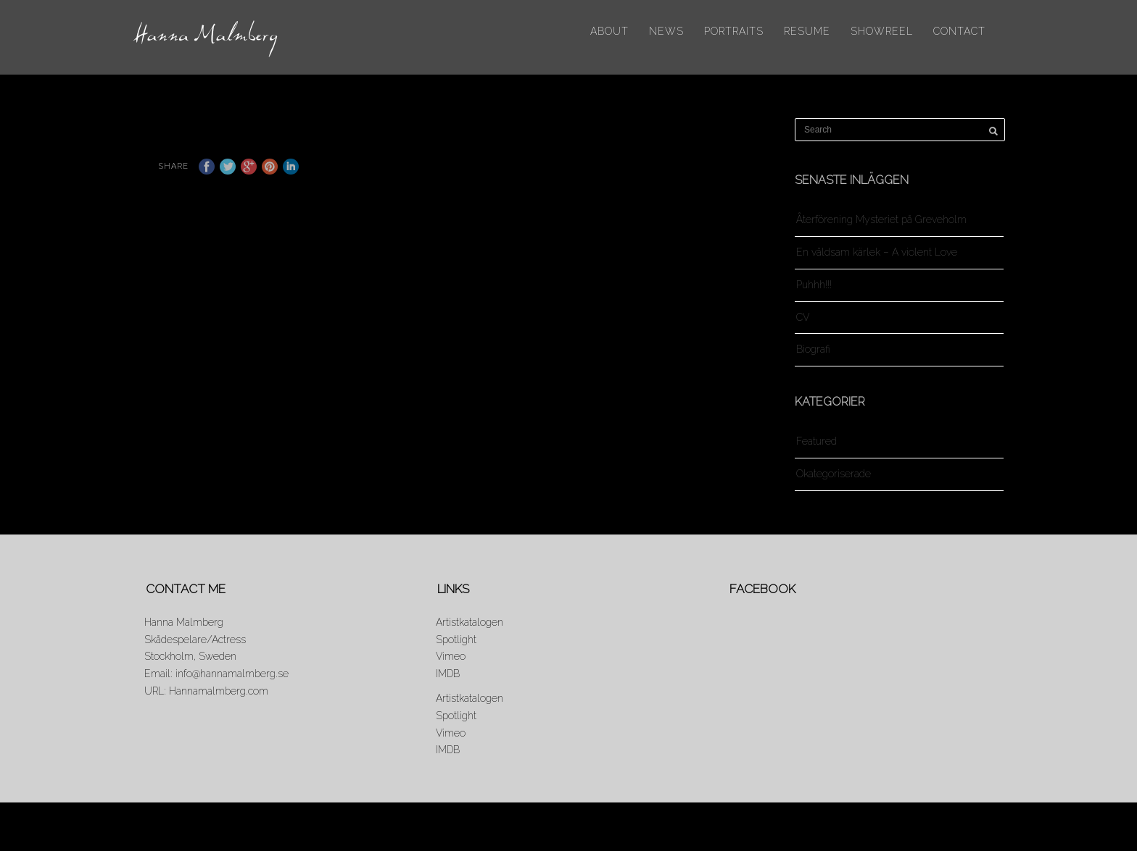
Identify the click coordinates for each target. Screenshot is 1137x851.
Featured (816, 441)
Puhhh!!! (814, 284)
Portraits (734, 31)
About (609, 31)
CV (802, 317)
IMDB (448, 673)
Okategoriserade (833, 473)
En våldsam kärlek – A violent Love (876, 252)
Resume (807, 31)
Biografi (813, 349)
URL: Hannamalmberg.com (206, 691)
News (666, 31)
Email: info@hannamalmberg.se (216, 673)
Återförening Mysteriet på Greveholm (881, 219)
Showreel (882, 31)
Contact (959, 31)
